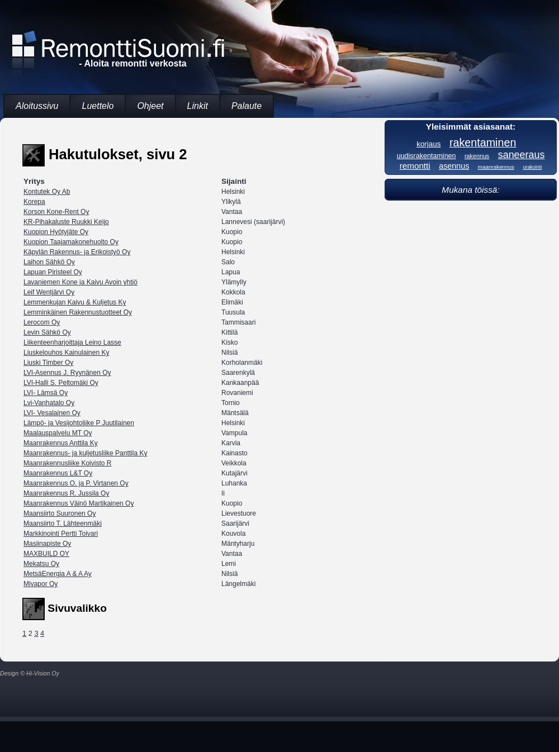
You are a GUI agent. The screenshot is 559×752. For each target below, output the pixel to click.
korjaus (428, 144)
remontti (415, 165)
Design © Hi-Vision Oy (29, 673)
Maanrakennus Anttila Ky (60, 443)
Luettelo (97, 106)
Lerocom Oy (41, 322)
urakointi (532, 167)
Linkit (197, 106)
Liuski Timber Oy (48, 363)
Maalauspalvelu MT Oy (57, 433)
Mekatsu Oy (41, 564)
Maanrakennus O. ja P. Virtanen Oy (76, 483)
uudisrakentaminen (426, 156)
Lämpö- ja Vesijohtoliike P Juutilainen (78, 423)
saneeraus (521, 154)
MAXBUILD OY (46, 554)
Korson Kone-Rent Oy (56, 212)
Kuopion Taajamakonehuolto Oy (71, 242)
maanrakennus (496, 167)
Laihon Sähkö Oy (49, 262)
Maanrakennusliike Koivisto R (67, 463)
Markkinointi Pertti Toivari (60, 533)
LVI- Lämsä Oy (45, 393)
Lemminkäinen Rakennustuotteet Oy (77, 312)
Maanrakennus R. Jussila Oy (66, 493)
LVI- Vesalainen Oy (51, 413)
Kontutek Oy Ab (46, 192)
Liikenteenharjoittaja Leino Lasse (72, 342)
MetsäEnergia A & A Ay (57, 574)
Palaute (246, 106)
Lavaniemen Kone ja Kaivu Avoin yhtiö (80, 282)
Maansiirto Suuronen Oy (59, 513)
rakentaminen (482, 142)
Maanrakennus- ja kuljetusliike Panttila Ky (85, 453)
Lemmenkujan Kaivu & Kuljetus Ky (74, 302)
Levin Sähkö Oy (47, 332)
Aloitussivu (37, 106)
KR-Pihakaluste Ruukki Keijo (66, 222)
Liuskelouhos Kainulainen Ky (66, 352)
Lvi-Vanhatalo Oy (48, 403)
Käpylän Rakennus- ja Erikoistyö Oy (76, 252)
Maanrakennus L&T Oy (57, 473)
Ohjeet (150, 106)
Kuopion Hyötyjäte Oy (55, 232)
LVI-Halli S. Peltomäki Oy (60, 383)
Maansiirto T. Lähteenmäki (62, 523)
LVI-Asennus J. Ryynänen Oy (67, 373)
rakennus (477, 156)
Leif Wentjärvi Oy (48, 292)
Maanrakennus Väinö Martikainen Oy (78, 503)
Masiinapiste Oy (47, 544)
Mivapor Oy (40, 584)
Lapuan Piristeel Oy (52, 272)
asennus (454, 165)
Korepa (34, 202)
